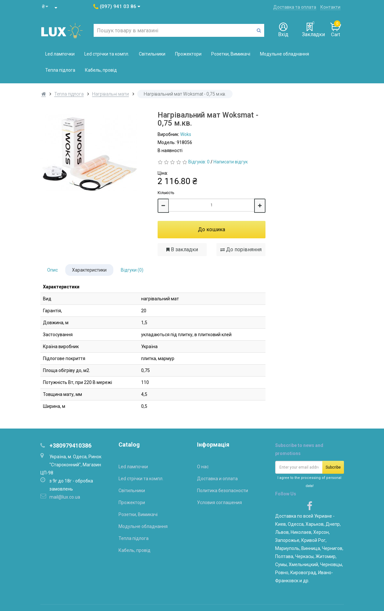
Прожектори (188, 54)
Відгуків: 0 (199, 161)
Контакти (330, 7)
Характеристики (89, 270)
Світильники (152, 54)
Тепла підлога (60, 70)
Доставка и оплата (217, 478)
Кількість (166, 193)
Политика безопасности (222, 490)
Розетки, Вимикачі (230, 54)
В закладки (182, 249)
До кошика (211, 229)
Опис (52, 270)
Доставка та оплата (294, 7)
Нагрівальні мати (110, 94)
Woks (185, 134)
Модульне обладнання (284, 54)
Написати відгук (230, 161)
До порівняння (241, 249)
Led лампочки (60, 54)
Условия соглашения (219, 502)
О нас (203, 466)
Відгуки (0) (132, 270)
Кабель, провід (101, 70)
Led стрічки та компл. (106, 54)
